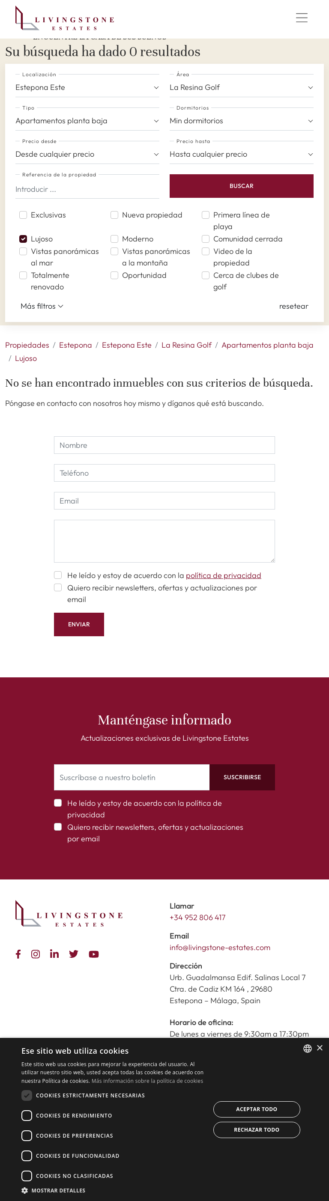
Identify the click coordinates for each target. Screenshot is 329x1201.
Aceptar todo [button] (256, 1109)
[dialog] (164, 1119)
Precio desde (39, 141)
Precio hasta (193, 141)
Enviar (79, 624)
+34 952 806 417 (198, 917)
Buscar (242, 186)
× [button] (319, 1048)
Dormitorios (192, 107)
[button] (293, 306)
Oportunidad (144, 275)
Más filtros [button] (42, 306)
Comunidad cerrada (248, 239)
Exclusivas (48, 215)
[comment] (164, 541)
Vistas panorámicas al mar (65, 257)
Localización (39, 74)
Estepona (75, 345)
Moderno (137, 239)
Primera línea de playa (241, 220)
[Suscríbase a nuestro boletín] (132, 777)
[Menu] (302, 18)
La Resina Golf (187, 345)
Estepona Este (127, 345)
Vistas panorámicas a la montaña (156, 257)
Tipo (28, 107)
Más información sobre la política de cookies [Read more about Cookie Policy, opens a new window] (147, 1081)
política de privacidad (223, 575)
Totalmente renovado (50, 281)
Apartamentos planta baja (267, 345)
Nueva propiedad (152, 215)
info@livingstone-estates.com (220, 947)
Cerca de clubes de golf (246, 281)
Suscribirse (242, 777)
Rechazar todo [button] (256, 1129)
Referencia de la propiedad (59, 174)
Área (182, 74)
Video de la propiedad (232, 257)
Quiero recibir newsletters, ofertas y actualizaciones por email (162, 593)
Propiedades (27, 345)
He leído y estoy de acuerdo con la (164, 575)
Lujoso (42, 239)
